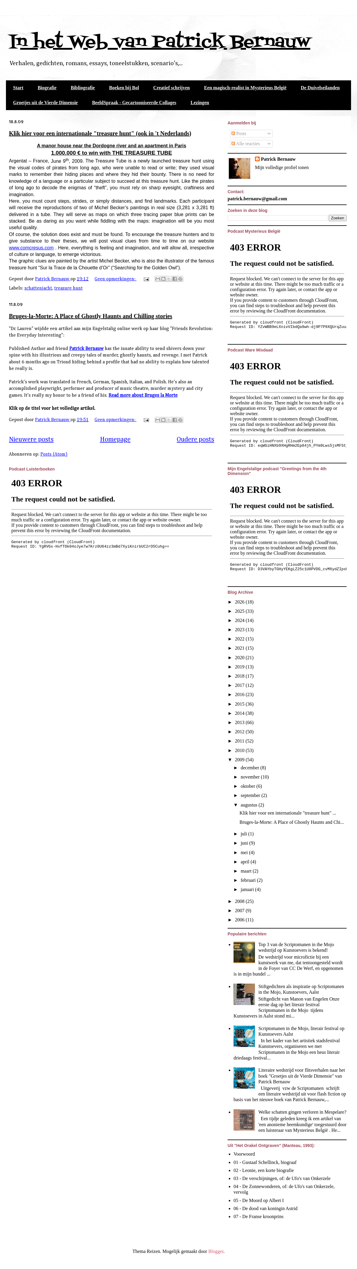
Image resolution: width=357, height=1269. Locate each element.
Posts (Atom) (54, 454)
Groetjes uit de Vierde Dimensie (45, 102)
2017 (240, 685)
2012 (240, 731)
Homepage (115, 439)
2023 (240, 629)
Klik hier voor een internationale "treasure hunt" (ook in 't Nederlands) (100, 133)
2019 (240, 666)
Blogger (215, 1251)
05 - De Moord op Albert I (259, 1200)
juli (244, 833)
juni (245, 843)
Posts (238, 133)
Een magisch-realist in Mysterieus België (245, 87)
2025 (240, 611)
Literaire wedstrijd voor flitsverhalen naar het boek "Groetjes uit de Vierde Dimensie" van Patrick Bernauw (301, 1076)
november (251, 776)
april (245, 861)
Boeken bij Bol (124, 87)
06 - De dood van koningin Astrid (266, 1208)
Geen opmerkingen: (116, 279)
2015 (240, 704)
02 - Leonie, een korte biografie (264, 1170)
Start (18, 87)
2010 (240, 750)
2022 (240, 638)
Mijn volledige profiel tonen (282, 167)
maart (247, 870)
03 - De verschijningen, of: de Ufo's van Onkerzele (282, 1178)
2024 (240, 620)
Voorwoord (244, 1154)
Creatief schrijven (171, 87)
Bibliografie (83, 87)
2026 (240, 601)
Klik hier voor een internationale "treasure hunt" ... (287, 812)
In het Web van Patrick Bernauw (159, 42)
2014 (240, 713)
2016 (240, 694)
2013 (240, 722)
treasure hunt (68, 288)
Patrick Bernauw (86, 348)
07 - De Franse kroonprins (259, 1216)
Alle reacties (245, 143)
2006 (240, 919)
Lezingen (200, 102)
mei (245, 852)
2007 (240, 910)
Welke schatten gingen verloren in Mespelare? (302, 1112)
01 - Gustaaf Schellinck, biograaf (265, 1162)
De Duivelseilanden (320, 87)
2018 (240, 676)
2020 (240, 657)
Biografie (47, 87)
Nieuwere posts (31, 439)
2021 (240, 648)
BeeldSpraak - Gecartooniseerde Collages (134, 102)
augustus (250, 804)
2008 (240, 901)
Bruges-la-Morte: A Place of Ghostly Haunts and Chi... (291, 822)
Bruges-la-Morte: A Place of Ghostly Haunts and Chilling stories (90, 316)
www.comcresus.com (31, 247)
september (251, 795)
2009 (240, 759)
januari (248, 889)
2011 (240, 740)
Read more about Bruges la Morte (143, 395)
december (250, 767)
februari (249, 880)
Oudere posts (195, 439)
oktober (248, 786)
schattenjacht (38, 288)
